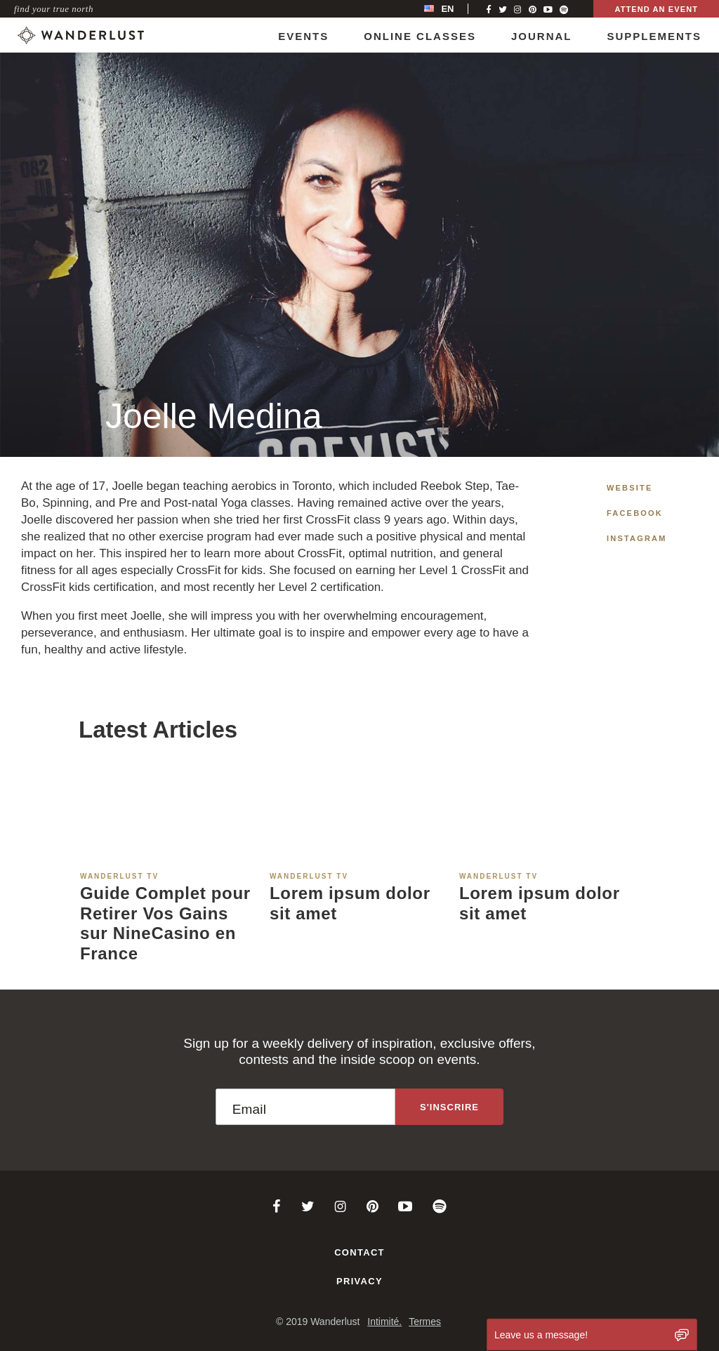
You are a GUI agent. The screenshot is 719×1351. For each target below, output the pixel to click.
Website (630, 488)
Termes (425, 1321)
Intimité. (384, 1321)
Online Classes (420, 36)
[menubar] (453, 9)
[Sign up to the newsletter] (449, 1107)
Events (303, 36)
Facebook (635, 513)
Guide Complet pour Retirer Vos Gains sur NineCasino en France (165, 923)
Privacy (359, 1281)
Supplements (654, 36)
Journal (541, 36)
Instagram (637, 538)
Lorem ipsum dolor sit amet (350, 903)
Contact (359, 1252)
